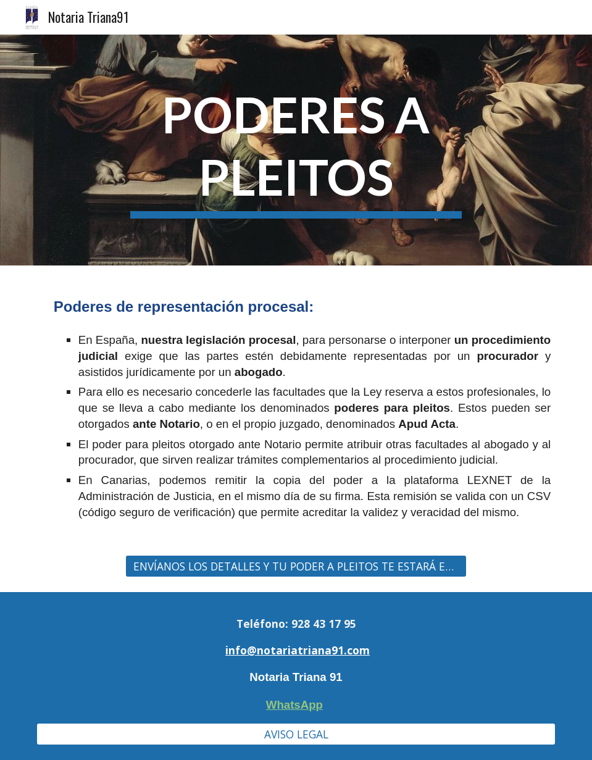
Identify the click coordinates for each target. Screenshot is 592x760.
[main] (296, 150)
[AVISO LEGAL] (296, 734)
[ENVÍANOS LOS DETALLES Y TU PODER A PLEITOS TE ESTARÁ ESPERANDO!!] (296, 565)
